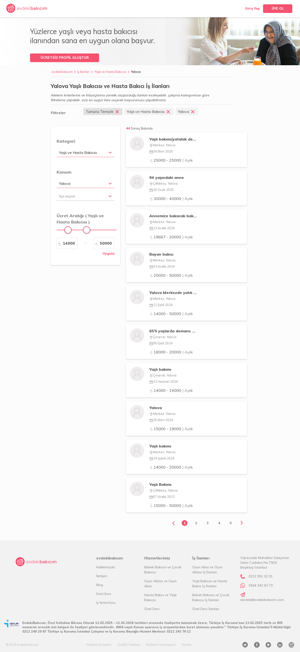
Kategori (66, 141)
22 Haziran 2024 (163, 381)
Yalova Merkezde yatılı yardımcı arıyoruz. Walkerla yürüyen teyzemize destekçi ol (173, 292)
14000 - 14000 (171, 390)
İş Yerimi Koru (105, 603)
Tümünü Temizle (103, 111)
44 (139, 128)
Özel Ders (152, 609)
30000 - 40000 (171, 198)
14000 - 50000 (171, 313)
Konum (64, 172)
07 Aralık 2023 (162, 497)
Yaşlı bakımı (160, 369)
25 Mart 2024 (161, 420)
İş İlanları (83, 72)
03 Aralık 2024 (162, 266)
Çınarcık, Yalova (162, 337)
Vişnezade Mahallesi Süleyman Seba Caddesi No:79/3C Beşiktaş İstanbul (264, 563)
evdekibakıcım (62, 72)
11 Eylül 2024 (161, 305)
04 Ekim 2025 (161, 151)
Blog (99, 585)
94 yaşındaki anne (166, 177)
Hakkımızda (105, 567)
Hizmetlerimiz (157, 558)
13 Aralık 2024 (162, 228)
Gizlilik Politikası (128, 644)
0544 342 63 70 (261, 585)
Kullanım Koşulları (98, 644)
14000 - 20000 (171, 467)
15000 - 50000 (171, 505)
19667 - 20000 (171, 237)
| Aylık (187, 160)
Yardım (186, 644)
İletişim (101, 576)
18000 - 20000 (171, 352)
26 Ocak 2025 (161, 190)
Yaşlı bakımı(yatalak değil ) (173, 139)
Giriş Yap (252, 8)
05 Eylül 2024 (161, 343)
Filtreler (58, 112)
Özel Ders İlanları (205, 609)
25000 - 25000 (171, 160)
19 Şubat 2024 (161, 458)
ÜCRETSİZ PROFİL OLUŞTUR (65, 57)
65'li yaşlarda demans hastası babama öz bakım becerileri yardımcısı (173, 331)
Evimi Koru (103, 594)
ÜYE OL (278, 8)
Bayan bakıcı (161, 254)
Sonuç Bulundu (142, 128)
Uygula (108, 253)
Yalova (136, 72)
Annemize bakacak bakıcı (173, 215)
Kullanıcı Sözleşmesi (161, 644)
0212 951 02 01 (261, 576)
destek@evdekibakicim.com (262, 600)
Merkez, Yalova (162, 145)
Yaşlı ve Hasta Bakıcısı (110, 72)
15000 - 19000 (171, 428)
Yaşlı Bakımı (160, 484)
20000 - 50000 (171, 275)
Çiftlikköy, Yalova (163, 183)
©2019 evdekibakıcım (22, 644)
